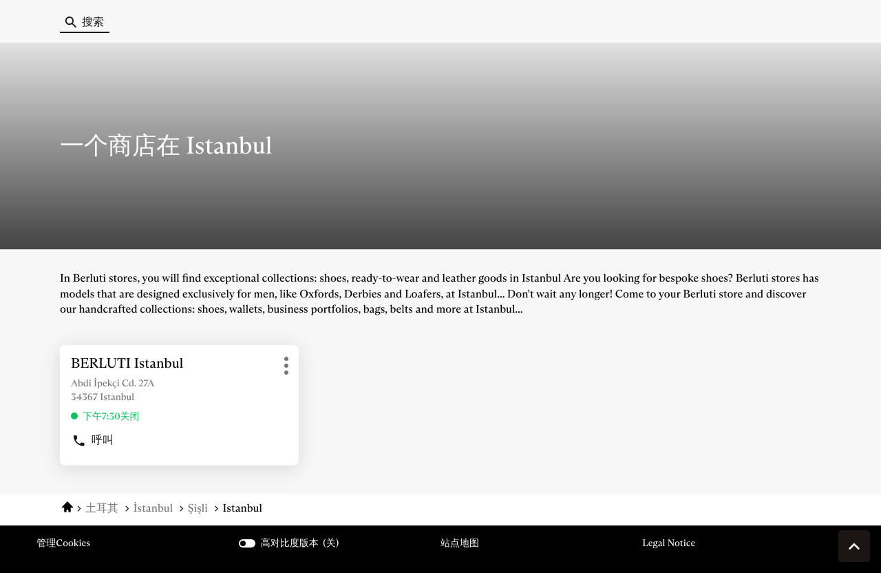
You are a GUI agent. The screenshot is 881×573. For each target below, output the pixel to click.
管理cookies (63, 542)
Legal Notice (668, 543)
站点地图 (459, 542)
